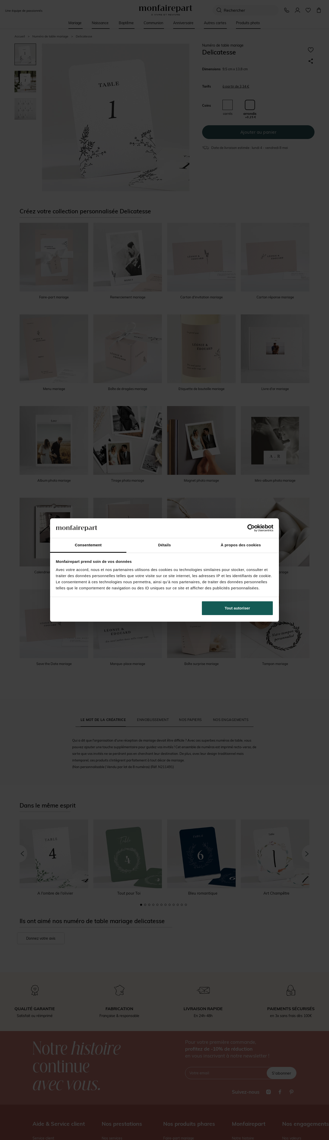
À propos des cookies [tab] (241, 545)
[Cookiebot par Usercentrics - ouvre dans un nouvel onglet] (251, 528)
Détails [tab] (164, 545)
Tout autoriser (237, 608)
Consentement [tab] (88, 545)
